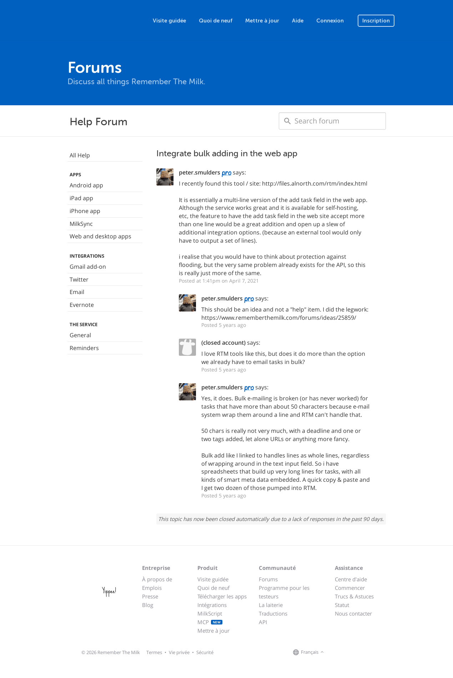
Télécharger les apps (222, 596)
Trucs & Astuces (354, 596)
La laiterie (271, 604)
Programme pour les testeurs (284, 592)
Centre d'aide (351, 579)
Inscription (376, 20)
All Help (80, 155)
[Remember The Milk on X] (345, 652)
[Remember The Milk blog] (354, 652)
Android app (86, 185)
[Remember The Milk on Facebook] (335, 652)
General (80, 335)
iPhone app (85, 211)
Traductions (273, 613)
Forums (268, 579)
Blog (147, 604)
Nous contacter (353, 613)
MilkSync (81, 224)
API (263, 622)
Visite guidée (169, 20)
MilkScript (209, 613)
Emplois (152, 587)
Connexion (330, 20)
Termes (154, 652)
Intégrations (212, 604)
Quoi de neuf (215, 20)
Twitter (79, 279)
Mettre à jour (262, 20)
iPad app (81, 198)
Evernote (82, 305)
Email (77, 292)
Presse (150, 596)
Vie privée (179, 652)
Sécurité (204, 652)
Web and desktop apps (100, 236)
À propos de (157, 579)
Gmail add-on (88, 266)
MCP (210, 622)
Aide (297, 20)
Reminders (84, 348)
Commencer (350, 587)
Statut (342, 604)
